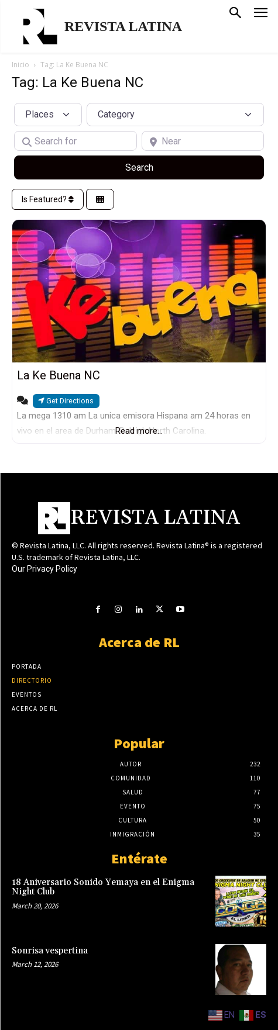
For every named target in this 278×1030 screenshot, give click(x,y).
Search (153, 166)
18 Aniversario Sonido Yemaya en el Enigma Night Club (103, 887)
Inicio (20, 65)
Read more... (139, 431)
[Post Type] (48, 114)
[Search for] (75, 141)
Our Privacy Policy (44, 568)
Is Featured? (48, 199)
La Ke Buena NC (58, 375)
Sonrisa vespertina (50, 950)
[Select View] (100, 199)
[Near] (203, 141)
